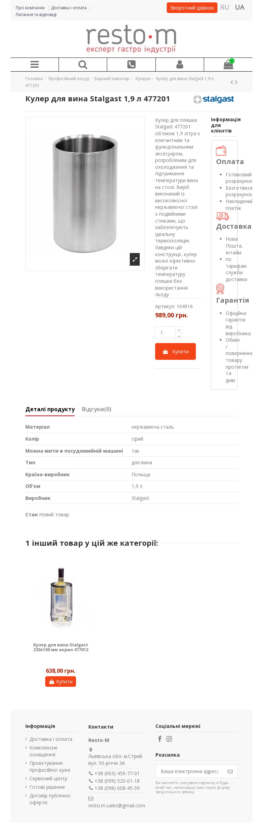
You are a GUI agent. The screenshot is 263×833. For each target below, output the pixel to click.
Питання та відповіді (36, 14)
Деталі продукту (50, 409)
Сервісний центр (48, 778)
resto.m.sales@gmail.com (116, 805)
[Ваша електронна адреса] (189, 771)
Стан (31, 514)
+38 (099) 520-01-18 (117, 781)
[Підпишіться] (230, 771)
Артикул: (165, 306)
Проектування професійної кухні (49, 766)
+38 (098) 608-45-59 (117, 788)
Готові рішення (47, 787)
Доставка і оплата (69, 8)
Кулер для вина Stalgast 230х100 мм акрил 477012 (60, 647)
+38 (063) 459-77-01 (117, 773)
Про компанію (31, 8)
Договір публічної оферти (50, 799)
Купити (175, 351)
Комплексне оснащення (43, 751)
